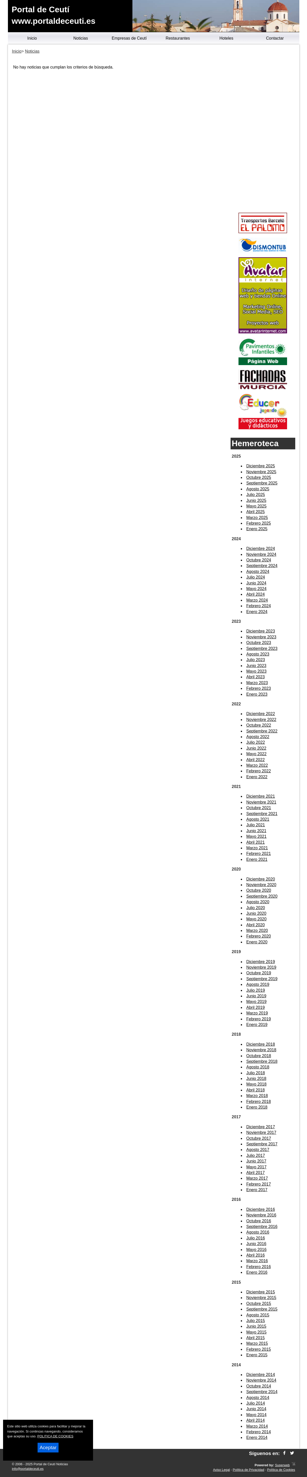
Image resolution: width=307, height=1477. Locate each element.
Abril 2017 (255, 1172)
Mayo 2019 (256, 1001)
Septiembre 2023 (262, 648)
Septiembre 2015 (262, 1309)
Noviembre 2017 (261, 1132)
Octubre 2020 (258, 890)
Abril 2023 (255, 677)
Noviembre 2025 (261, 472)
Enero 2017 (257, 1190)
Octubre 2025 (258, 477)
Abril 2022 (255, 760)
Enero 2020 (257, 942)
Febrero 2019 (258, 1019)
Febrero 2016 (258, 1267)
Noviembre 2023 (261, 637)
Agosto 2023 (257, 654)
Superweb (282, 1465)
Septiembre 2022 (262, 731)
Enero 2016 (257, 1272)
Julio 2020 (255, 908)
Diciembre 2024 (260, 548)
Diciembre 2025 (260, 466)
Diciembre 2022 (260, 714)
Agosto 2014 (257, 1397)
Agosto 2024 (257, 571)
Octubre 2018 (258, 1056)
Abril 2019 (255, 1007)
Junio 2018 (256, 1078)
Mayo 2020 (256, 919)
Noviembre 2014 (261, 1380)
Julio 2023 (255, 660)
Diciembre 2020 (260, 879)
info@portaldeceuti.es (28, 1469)
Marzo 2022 (257, 765)
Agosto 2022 (257, 737)
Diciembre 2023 (260, 631)
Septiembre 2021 (262, 813)
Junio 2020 (256, 913)
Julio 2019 (255, 990)
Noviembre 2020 (261, 885)
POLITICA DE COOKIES (55, 1436)
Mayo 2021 (256, 836)
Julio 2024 (255, 577)
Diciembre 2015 (260, 1292)
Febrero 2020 (258, 936)
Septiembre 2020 (262, 896)
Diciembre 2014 (260, 1374)
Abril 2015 (255, 1338)
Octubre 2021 (258, 808)
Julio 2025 (255, 494)
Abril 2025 (255, 512)
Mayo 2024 (256, 589)
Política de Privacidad (248, 1470)
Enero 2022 (257, 777)
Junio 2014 (256, 1409)
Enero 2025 (257, 529)
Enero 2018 (257, 1107)
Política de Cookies (281, 1470)
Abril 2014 (255, 1420)
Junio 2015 (256, 1326)
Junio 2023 (256, 665)
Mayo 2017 (256, 1167)
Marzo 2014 (257, 1426)
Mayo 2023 (256, 671)
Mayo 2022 (256, 754)
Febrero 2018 (258, 1101)
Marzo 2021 (257, 848)
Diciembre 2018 (260, 1044)
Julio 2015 (255, 1320)
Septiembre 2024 (262, 565)
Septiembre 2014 (262, 1392)
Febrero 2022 (258, 771)
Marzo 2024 (257, 600)
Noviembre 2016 (261, 1215)
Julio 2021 (255, 825)
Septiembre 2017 (262, 1144)
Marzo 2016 (257, 1261)
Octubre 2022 (258, 725)
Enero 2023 (257, 694)
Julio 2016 (255, 1238)
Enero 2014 (257, 1437)
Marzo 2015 (257, 1343)
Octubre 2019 (258, 973)
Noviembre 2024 (261, 554)
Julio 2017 (255, 1155)
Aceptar (48, 1447)
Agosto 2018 (257, 1067)
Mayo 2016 (256, 1249)
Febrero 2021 (258, 853)
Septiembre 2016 (262, 1226)
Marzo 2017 (257, 1178)
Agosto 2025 (257, 489)
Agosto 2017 (257, 1149)
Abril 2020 (255, 925)
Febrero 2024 (258, 606)
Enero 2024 (257, 612)
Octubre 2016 (258, 1221)
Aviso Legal (221, 1470)
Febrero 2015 (258, 1349)
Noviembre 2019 (261, 967)
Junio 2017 (256, 1161)
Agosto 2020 (257, 902)
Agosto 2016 (257, 1232)
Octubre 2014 (258, 1386)
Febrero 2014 (258, 1432)
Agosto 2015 (257, 1315)
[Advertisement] (263, 129)
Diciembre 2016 (260, 1209)
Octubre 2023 (258, 642)
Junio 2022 (256, 748)
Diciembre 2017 (260, 1127)
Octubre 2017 (258, 1138)
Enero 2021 (257, 859)
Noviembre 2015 (261, 1297)
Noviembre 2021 (261, 802)
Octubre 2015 (258, 1303)
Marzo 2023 (257, 683)
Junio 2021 (256, 831)
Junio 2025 (256, 500)
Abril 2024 (255, 594)
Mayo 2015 (256, 1332)
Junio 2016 (256, 1244)
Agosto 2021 (257, 819)
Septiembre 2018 (262, 1061)
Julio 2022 (255, 742)
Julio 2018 (255, 1073)
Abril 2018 (255, 1090)
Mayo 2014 (256, 1415)
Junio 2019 (256, 996)
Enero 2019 (257, 1024)
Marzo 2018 (257, 1095)
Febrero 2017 (258, 1184)
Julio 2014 (255, 1403)
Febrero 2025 (258, 523)
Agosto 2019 (257, 984)
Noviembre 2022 (261, 719)
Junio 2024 (256, 583)
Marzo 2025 (257, 517)
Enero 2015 (257, 1355)
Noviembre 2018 (261, 1050)
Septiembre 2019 (262, 979)
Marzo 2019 (257, 1013)
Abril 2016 (255, 1255)
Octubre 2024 (258, 560)
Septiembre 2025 (262, 483)
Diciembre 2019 (260, 962)
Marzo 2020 (257, 930)
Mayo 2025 (256, 506)
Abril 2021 (255, 842)
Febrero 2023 (258, 688)
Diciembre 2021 (260, 796)
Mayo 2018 (256, 1084)
